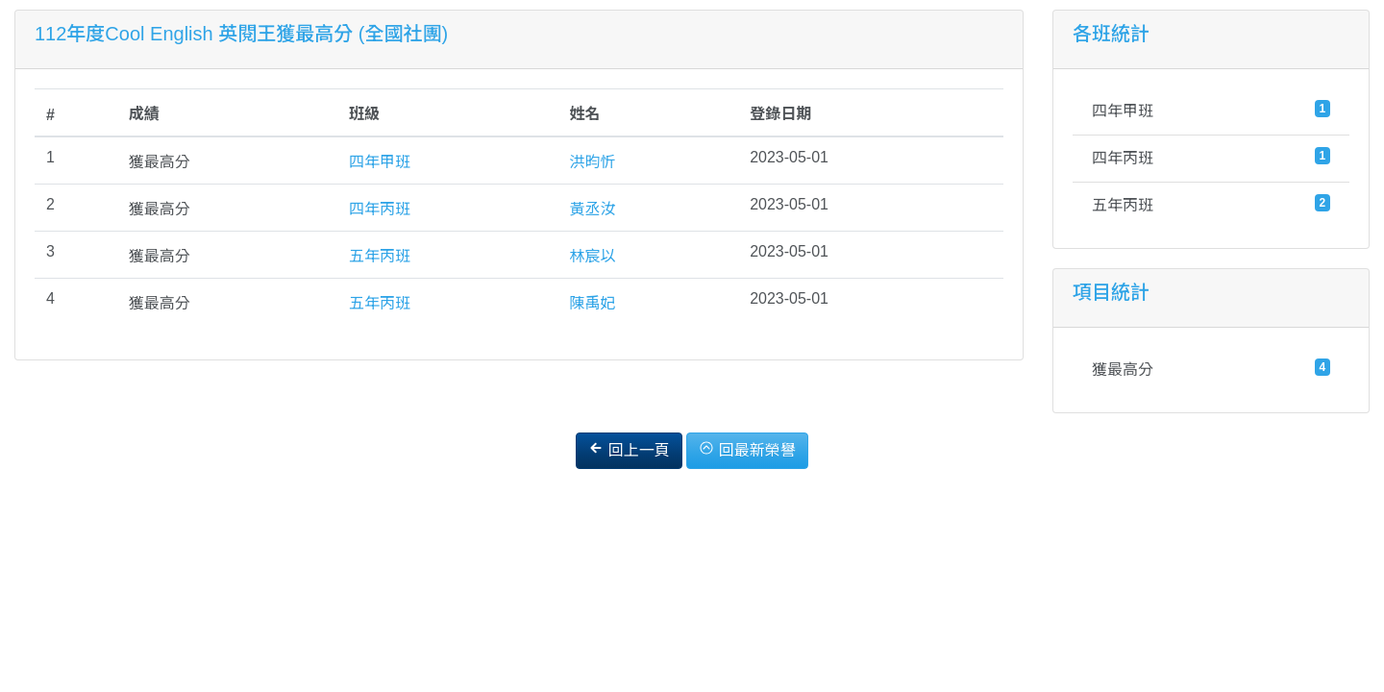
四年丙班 (379, 209)
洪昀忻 (592, 162)
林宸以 (592, 256)
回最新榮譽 (747, 449)
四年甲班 (379, 162)
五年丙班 (379, 256)
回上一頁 (628, 449)
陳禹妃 (592, 303)
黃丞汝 (592, 209)
